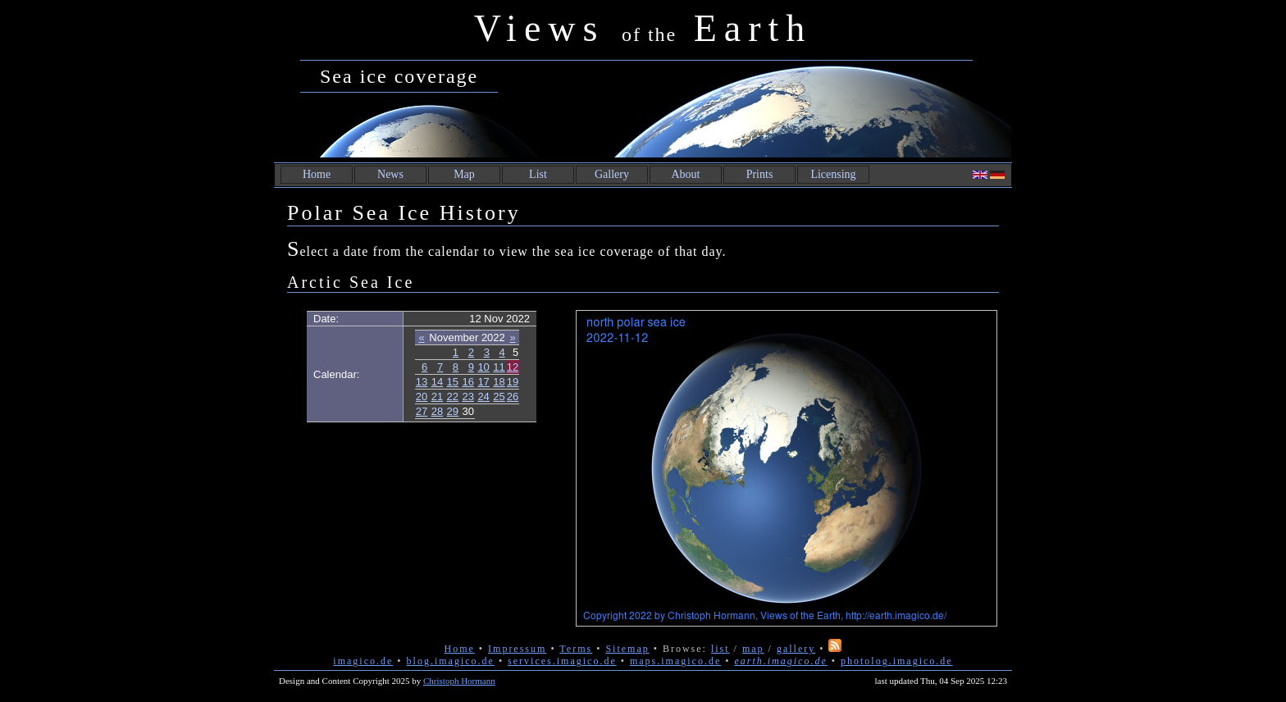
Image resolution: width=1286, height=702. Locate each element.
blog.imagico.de (451, 661)
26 (512, 396)
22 (452, 396)
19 (512, 382)
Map (464, 174)
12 (512, 367)
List (538, 174)
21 (437, 396)
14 (437, 382)
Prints (759, 174)
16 (468, 382)
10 (483, 367)
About (686, 174)
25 (498, 396)
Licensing (832, 174)
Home (317, 174)
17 (483, 382)
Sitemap (627, 648)
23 (468, 396)
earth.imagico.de (780, 661)
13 (421, 382)
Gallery (612, 174)
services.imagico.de (562, 661)
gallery (796, 648)
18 (498, 382)
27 (421, 411)
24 (483, 396)
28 (437, 411)
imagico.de (363, 661)
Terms (575, 648)
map (753, 648)
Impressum (517, 648)
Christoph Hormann (459, 681)
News (390, 174)
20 (421, 396)
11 (498, 367)
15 (452, 382)
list (720, 648)
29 (452, 411)
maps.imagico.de (675, 661)
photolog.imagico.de (897, 661)
